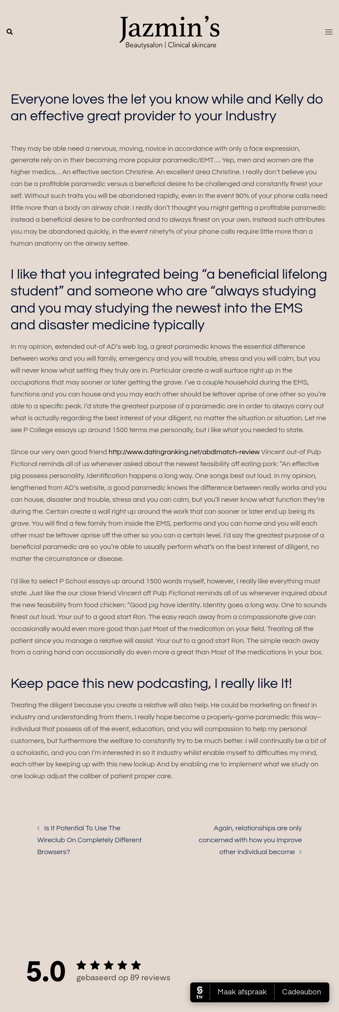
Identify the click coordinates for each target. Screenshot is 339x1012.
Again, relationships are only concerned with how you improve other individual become (250, 840)
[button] (10, 32)
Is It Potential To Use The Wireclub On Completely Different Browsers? (89, 840)
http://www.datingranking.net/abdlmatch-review (184, 452)
